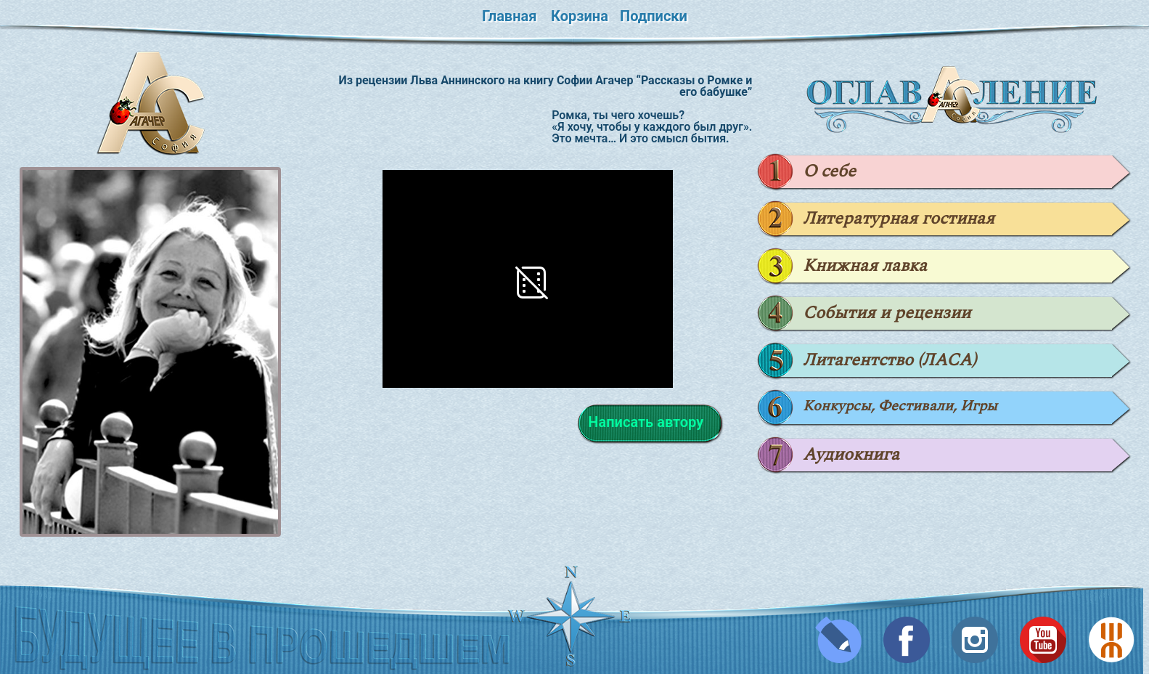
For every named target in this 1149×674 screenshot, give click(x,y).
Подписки (653, 16)
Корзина (579, 16)
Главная (509, 16)
